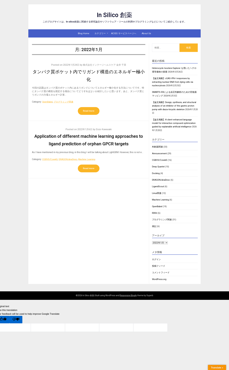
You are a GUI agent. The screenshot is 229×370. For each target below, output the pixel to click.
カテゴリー (100, 33)
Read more (88, 111)
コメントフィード (161, 272)
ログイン (156, 259)
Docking (156, 173)
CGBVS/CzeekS (50, 167)
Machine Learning (89, 167)
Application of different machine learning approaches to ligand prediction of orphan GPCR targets (88, 144)
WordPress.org (159, 279)
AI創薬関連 (157, 146)
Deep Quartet (158, 166)
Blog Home (83, 33)
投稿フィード (158, 266)
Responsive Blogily (128, 295)
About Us (146, 33)
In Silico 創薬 (114, 15)
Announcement (159, 153)
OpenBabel (47, 101)
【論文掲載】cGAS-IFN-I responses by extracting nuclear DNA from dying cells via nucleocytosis (172, 82)
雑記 (154, 226)
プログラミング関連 (65, 101)
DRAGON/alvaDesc (69, 167)
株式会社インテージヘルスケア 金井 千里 (105, 64)
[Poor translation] (15, 319)
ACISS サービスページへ (123, 33)
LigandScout (158, 186)
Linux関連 (156, 193)
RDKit (154, 213)
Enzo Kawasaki (104, 129)
